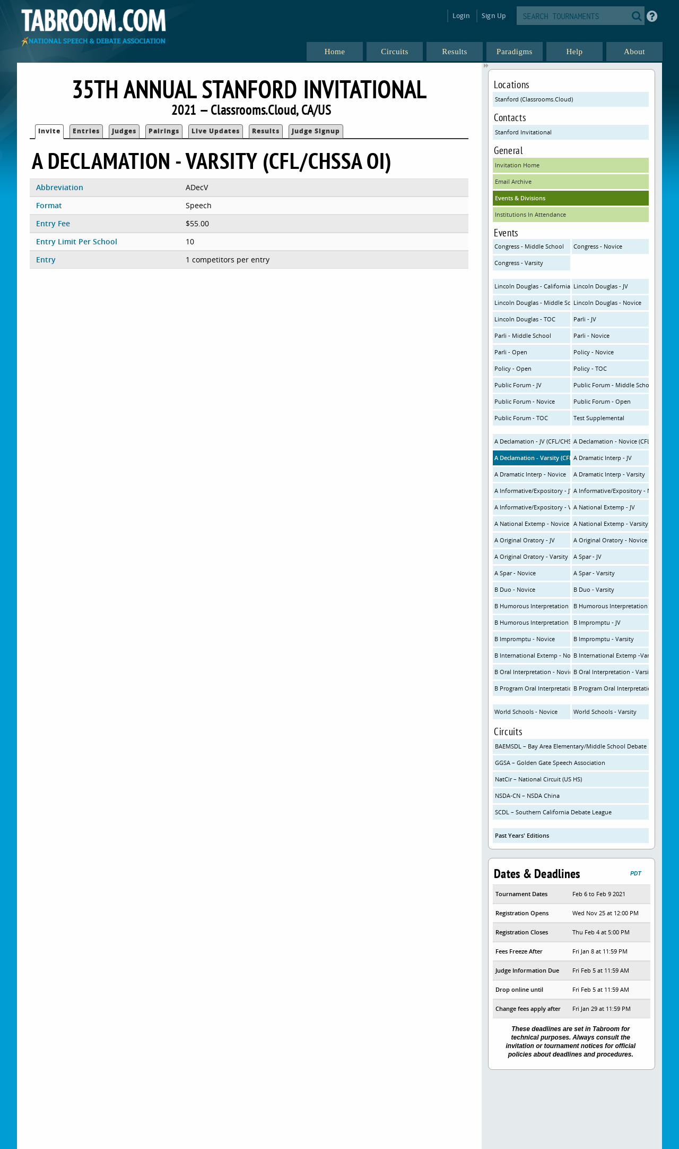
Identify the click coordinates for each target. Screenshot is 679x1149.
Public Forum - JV (518, 385)
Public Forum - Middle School (611, 385)
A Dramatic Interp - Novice (530, 474)
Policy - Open (513, 368)
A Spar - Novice (515, 573)
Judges (124, 130)
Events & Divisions (520, 198)
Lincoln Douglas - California (532, 286)
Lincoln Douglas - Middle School (532, 303)
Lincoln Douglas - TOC (524, 319)
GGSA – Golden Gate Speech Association (550, 763)
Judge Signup (316, 130)
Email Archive (513, 181)
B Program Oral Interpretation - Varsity (611, 688)
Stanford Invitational (523, 132)
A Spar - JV (587, 556)
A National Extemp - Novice (531, 523)
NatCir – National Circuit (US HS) (538, 779)
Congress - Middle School (529, 246)
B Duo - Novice (514, 589)
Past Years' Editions (522, 835)
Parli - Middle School (522, 335)
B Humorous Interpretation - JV (532, 606)
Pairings (164, 130)
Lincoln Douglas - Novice (607, 303)
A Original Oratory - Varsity (531, 556)
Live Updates (215, 130)
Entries (86, 130)
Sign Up (494, 15)
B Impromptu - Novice (524, 639)
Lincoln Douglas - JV (600, 286)
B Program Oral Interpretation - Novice (532, 688)
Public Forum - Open (602, 401)
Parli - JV (584, 319)
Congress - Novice (597, 246)
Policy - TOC (590, 368)
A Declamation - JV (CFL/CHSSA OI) (532, 441)
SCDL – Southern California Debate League (553, 812)
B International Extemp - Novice (532, 655)
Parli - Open (510, 352)
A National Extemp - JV (604, 507)
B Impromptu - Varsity (603, 639)
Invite (49, 130)
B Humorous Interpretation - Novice (611, 606)
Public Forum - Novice (524, 401)
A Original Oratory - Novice (610, 540)
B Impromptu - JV (597, 622)
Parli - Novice (591, 335)
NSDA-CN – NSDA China (527, 795)
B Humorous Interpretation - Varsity (532, 622)
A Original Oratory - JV (524, 540)
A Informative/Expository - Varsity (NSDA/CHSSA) (532, 507)
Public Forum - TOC (521, 418)
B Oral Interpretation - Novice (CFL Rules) (532, 672)
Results (266, 130)
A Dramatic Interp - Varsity (609, 474)
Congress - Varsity (518, 263)
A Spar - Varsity (594, 573)
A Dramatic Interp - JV (602, 458)
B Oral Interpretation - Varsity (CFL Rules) (611, 672)
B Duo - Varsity (593, 589)
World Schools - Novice (526, 712)
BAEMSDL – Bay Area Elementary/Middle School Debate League (572, 746)
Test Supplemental (598, 418)
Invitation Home (517, 165)
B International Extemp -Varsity (611, 655)
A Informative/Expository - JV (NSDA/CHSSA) (532, 491)
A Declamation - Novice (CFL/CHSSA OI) (611, 441)
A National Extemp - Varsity (610, 523)
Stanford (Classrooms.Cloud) (534, 99)
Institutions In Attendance (530, 214)
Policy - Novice (593, 352)
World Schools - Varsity (605, 712)
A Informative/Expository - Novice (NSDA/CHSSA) (611, 491)
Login (461, 15)
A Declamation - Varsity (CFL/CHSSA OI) (532, 458)
